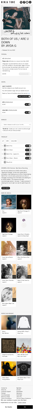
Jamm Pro (19, 396)
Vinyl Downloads (5, 395)
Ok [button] (25, 407)
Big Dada (19, 388)
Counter (19, 389)
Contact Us (4, 388)
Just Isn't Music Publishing (24, 398)
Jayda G (11, 45)
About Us (3, 389)
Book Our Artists (5, 396)
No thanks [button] (8, 407)
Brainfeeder (20, 391)
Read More (5, 188)
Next (29, 20)
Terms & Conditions (6, 398)
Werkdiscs (19, 393)
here (29, 93)
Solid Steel (19, 395)
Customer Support (6, 391)
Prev (3, 20)
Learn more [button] (22, 402)
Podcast (3, 393)
